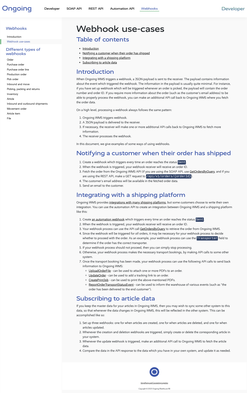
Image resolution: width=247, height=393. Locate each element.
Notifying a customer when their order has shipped (116, 53)
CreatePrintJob (98, 280)
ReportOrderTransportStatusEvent (111, 284)
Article (10, 99)
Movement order (16, 108)
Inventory (12, 94)
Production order (16, 74)
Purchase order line (18, 69)
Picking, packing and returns (23, 89)
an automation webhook (108, 219)
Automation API (122, 8)
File (9, 118)
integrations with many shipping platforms (137, 202)
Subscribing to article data (100, 62)
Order (10, 59)
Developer (52, 8)
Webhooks (149, 8)
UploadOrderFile (100, 271)
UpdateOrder (97, 275)
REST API (96, 8)
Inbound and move (18, 84)
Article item (13, 113)
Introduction (14, 36)
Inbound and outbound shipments (27, 103)
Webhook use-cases (18, 41)
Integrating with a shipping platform (106, 58)
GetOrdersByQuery (202, 171)
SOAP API (74, 8)
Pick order (12, 79)
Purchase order (15, 64)
